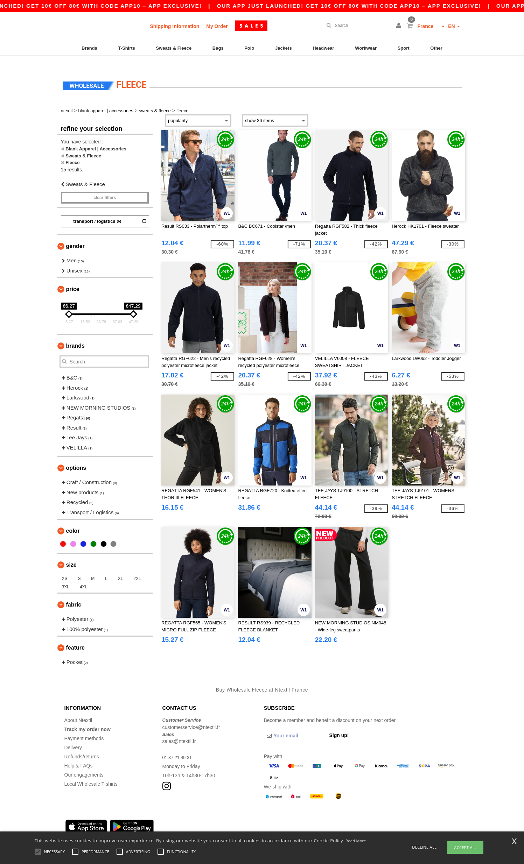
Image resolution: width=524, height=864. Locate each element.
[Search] (357, 25)
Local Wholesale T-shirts (91, 774)
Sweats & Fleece (173, 48)
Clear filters (104, 187)
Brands (89, 48)
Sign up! (339, 725)
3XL (65, 576)
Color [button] (73, 521)
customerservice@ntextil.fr (191, 717)
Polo (249, 48)
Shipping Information (175, 26)
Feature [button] (75, 637)
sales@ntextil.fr (179, 731)
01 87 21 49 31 (178, 747)
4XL (83, 576)
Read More (355, 840)
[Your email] (294, 725)
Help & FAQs (78, 755)
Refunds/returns (81, 746)
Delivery (73, 737)
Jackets (283, 48)
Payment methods (84, 728)
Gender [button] (75, 236)
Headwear (323, 48)
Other (436, 48)
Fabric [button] (74, 594)
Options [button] (76, 458)
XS (65, 568)
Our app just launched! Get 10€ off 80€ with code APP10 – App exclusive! (363, 6)
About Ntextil (78, 710)
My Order (217, 26)
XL (120, 568)
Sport (404, 48)
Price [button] (72, 279)
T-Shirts (126, 48)
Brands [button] (75, 336)
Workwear (366, 48)
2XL (137, 568)
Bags (218, 48)
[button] (399, 26)
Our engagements (84, 764)
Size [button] (71, 555)
